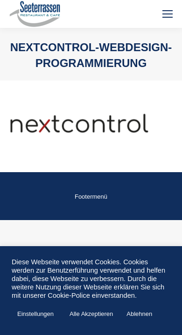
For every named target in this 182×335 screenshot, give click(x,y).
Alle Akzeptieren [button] (91, 313)
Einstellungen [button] (35, 313)
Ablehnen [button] (139, 313)
